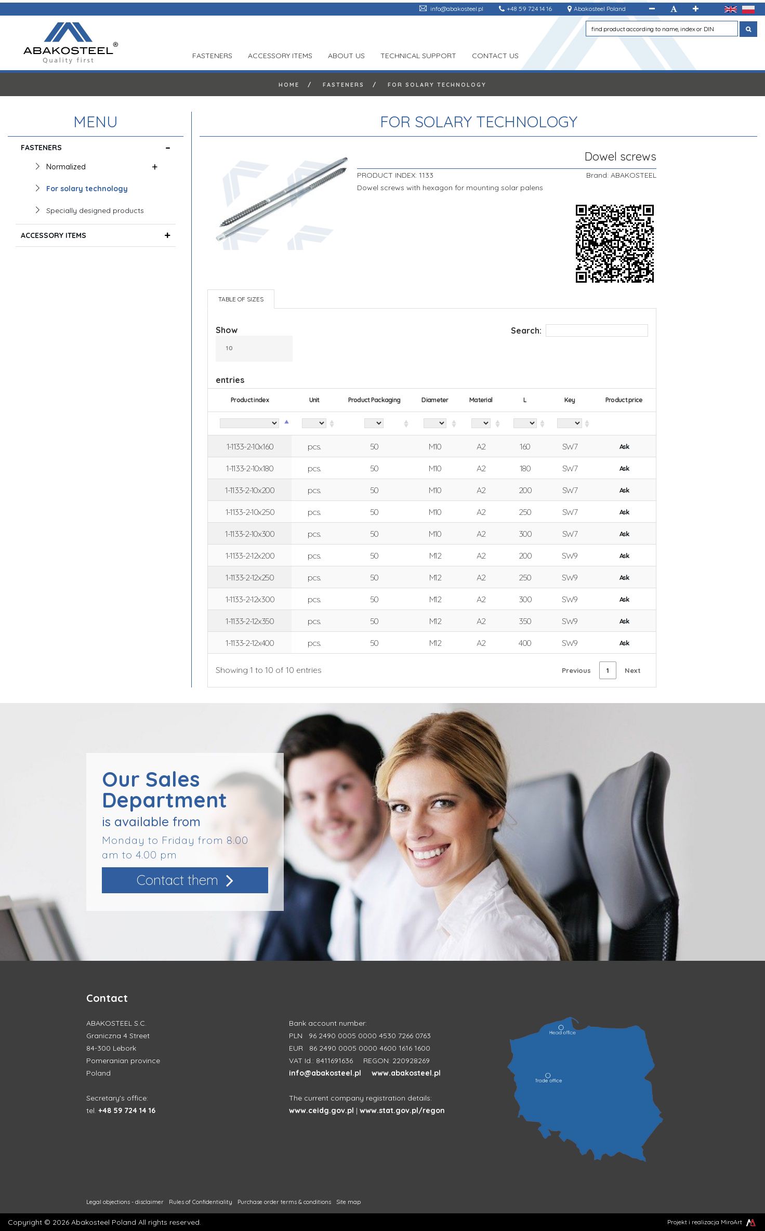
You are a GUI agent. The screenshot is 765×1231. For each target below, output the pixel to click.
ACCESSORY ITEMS (280, 54)
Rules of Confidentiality (200, 1202)
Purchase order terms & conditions (284, 1202)
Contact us (495, 54)
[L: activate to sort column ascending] (525, 423)
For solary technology (437, 84)
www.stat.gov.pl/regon (402, 1110)
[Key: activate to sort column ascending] (569, 423)
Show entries (254, 355)
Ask (624, 446)
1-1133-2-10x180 (249, 468)
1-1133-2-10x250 (250, 512)
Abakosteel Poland (600, 8)
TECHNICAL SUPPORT (418, 54)
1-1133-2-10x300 (249, 533)
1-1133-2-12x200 (250, 555)
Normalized (67, 167)
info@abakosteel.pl (456, 8)
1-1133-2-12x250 (250, 577)
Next (633, 670)
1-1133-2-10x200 (249, 490)
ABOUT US (346, 54)
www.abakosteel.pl (406, 1073)
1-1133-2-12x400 (250, 643)
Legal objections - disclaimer (125, 1202)
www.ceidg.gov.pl (321, 1110)
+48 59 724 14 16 (529, 8)
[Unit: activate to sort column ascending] (314, 423)
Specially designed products (95, 210)
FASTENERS (212, 54)
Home (289, 84)
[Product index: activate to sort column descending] (250, 423)
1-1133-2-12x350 (250, 621)
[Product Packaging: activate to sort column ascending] (374, 423)
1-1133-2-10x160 (250, 446)
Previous (576, 670)
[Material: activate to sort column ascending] (481, 423)
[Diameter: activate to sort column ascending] (435, 423)
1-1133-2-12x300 (250, 599)
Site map (348, 1202)
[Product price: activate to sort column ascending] (624, 423)
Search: (579, 330)
